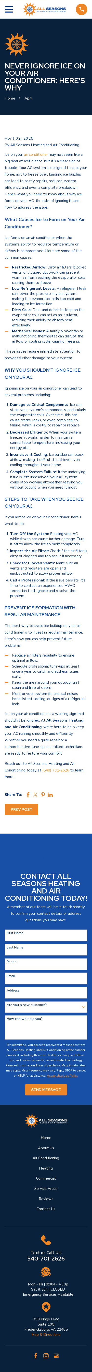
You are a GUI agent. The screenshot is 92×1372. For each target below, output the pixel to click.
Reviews (46, 1198)
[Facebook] (35, 1355)
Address (13, 991)
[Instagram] (46, 1355)
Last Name (15, 948)
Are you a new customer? (27, 1005)
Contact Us (46, 1208)
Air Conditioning (46, 1158)
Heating (46, 1168)
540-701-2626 (46, 1258)
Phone (11, 962)
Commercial (46, 1178)
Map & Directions (45, 1334)
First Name (15, 933)
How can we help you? (24, 1019)
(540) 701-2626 (55, 770)
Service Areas (45, 1188)
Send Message (46, 1089)
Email (11, 976)
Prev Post (21, 809)
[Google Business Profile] (56, 1355)
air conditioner (36, 154)
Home (46, 1137)
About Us (46, 1148)
